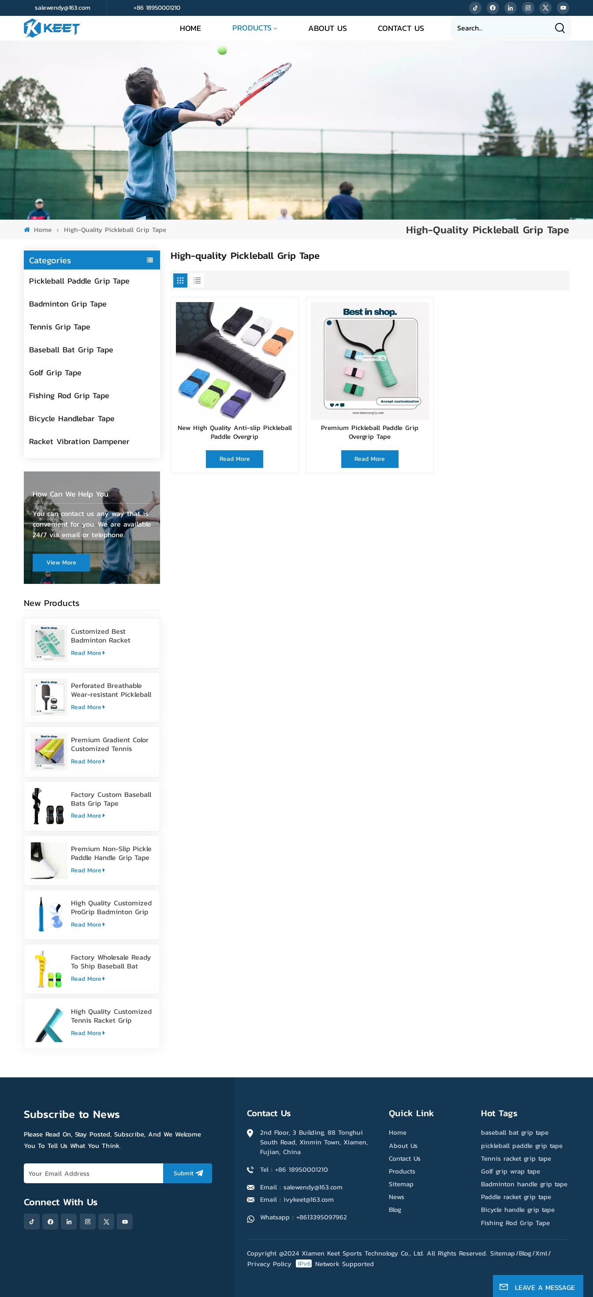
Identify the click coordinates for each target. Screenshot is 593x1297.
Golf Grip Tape (55, 372)
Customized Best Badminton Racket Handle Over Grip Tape (107, 635)
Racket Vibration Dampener (79, 441)
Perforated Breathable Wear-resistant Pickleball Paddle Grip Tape (111, 690)
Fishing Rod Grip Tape (69, 395)
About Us (327, 28)
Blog (395, 1209)
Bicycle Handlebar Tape (72, 418)
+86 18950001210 (157, 7)
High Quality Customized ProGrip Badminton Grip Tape (111, 907)
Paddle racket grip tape (516, 1197)
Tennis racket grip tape (516, 1158)
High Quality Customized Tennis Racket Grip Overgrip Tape (111, 1015)
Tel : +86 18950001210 (294, 1169)
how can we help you (70, 494)
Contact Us (401, 28)
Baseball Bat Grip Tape (71, 349)
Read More (88, 653)
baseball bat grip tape (514, 1132)
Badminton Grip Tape (68, 304)
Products (252, 28)
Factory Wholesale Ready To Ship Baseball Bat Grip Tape (111, 961)
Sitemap (401, 1184)
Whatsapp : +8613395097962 (303, 1217)
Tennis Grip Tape (59, 327)
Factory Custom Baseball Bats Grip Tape (111, 798)
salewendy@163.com (62, 7)
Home (190, 28)
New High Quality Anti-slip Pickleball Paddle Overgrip (235, 432)
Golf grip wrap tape (510, 1171)
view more (61, 562)
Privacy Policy (269, 1264)
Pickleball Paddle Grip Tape (79, 281)
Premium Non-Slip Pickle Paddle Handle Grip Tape (111, 853)
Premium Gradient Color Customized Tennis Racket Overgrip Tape (110, 744)
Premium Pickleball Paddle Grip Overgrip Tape (369, 432)
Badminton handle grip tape (524, 1184)
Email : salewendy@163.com (301, 1187)
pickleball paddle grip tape (522, 1145)
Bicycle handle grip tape (518, 1209)
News (396, 1197)
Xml (541, 1253)
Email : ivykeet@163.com (297, 1199)
